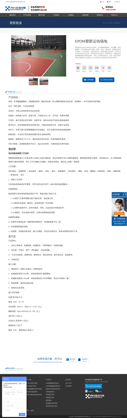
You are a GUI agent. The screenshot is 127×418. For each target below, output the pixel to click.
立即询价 (89, 80)
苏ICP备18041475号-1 (116, 416)
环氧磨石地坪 (50, 394)
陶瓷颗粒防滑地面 (51, 403)
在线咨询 (82, 360)
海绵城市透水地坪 (51, 406)
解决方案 (42, 15)
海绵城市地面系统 (31, 392)
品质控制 (85, 15)
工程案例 (71, 15)
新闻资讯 (100, 15)
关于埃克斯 (27, 15)
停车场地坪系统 (31, 386)
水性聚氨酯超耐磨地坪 (53, 386)
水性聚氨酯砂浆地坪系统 (34, 389)
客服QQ (89, 391)
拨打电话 (70, 360)
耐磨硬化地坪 (50, 397)
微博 (32, 410)
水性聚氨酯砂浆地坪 (52, 383)
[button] (15, 56)
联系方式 (114, 15)
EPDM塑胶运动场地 (13, 30)
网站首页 (12, 15)
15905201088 (107, 80)
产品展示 (56, 15)
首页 (104, 23)
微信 (98, 391)
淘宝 (28, 410)
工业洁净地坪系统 (31, 383)
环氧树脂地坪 (50, 392)
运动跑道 (69, 386)
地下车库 (69, 383)
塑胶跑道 (117, 23)
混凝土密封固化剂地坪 (53, 389)
